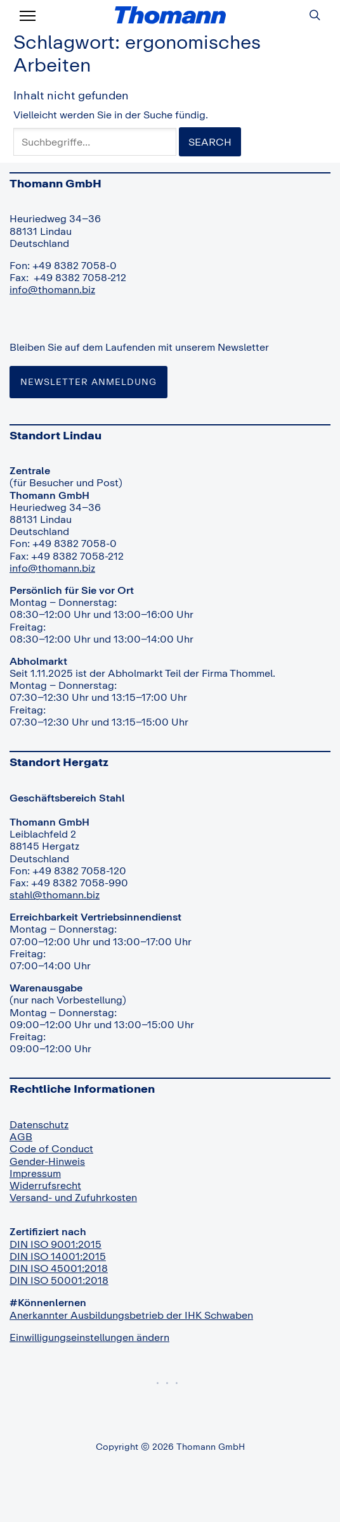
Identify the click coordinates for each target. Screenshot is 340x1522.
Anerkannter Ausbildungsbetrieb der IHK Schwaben (131, 1315)
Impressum (35, 1173)
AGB (21, 1136)
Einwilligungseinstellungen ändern (89, 1337)
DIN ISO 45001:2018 (59, 1268)
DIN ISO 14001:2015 (58, 1256)
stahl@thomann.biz (55, 894)
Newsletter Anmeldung (88, 381)
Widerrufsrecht (45, 1185)
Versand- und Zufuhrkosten (73, 1197)
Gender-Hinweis (47, 1161)
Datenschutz (39, 1124)
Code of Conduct (51, 1148)
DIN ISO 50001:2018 (59, 1280)
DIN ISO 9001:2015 (55, 1244)
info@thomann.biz (52, 289)
